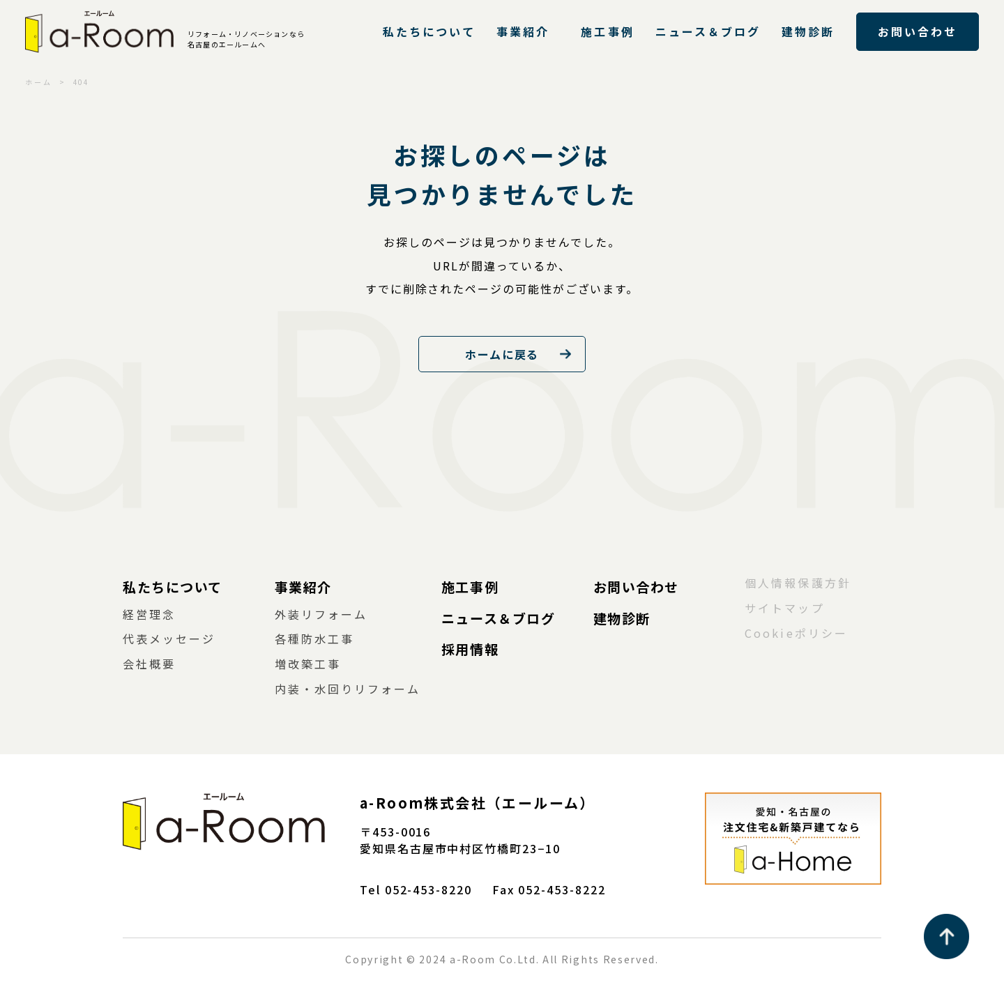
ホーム (38, 82)
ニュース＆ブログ (708, 31)
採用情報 (470, 648)
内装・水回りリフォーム (348, 688)
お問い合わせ (917, 31)
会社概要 (149, 663)
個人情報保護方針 (798, 582)
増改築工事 (308, 663)
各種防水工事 (314, 638)
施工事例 (607, 31)
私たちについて (429, 31)
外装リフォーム (321, 614)
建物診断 (808, 31)
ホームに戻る (502, 354)
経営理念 (149, 614)
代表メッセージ (169, 638)
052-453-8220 (428, 889)
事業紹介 (522, 31)
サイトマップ (784, 607)
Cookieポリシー (796, 633)
